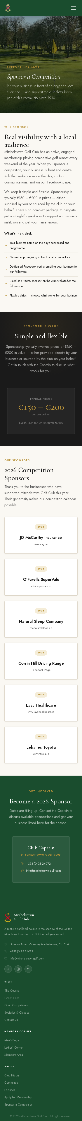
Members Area (13, 1055)
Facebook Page (41, 670)
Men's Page (11, 1040)
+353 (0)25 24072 (38, 863)
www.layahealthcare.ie (41, 712)
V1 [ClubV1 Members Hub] (28, 969)
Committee (11, 1082)
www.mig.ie (41, 544)
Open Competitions (16, 1005)
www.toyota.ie (41, 754)
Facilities (9, 1090)
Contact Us (11, 1020)
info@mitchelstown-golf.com (43, 870)
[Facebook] (8, 969)
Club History (11, 1075)
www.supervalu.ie (41, 586)
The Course (11, 990)
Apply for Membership (18, 1097)
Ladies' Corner (13, 1047)
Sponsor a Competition (18, 1104)
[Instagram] (18, 969)
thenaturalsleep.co (41, 628)
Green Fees (11, 998)
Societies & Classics (16, 1012)
